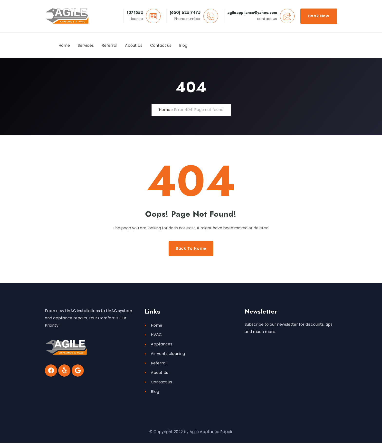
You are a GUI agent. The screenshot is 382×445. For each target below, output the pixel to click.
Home (164, 109)
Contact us (158, 384)
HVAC (153, 335)
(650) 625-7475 (185, 12)
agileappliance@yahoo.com (252, 12)
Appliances (158, 345)
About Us (156, 374)
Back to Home (191, 248)
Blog (152, 394)
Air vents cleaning (165, 355)
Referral (155, 364)
